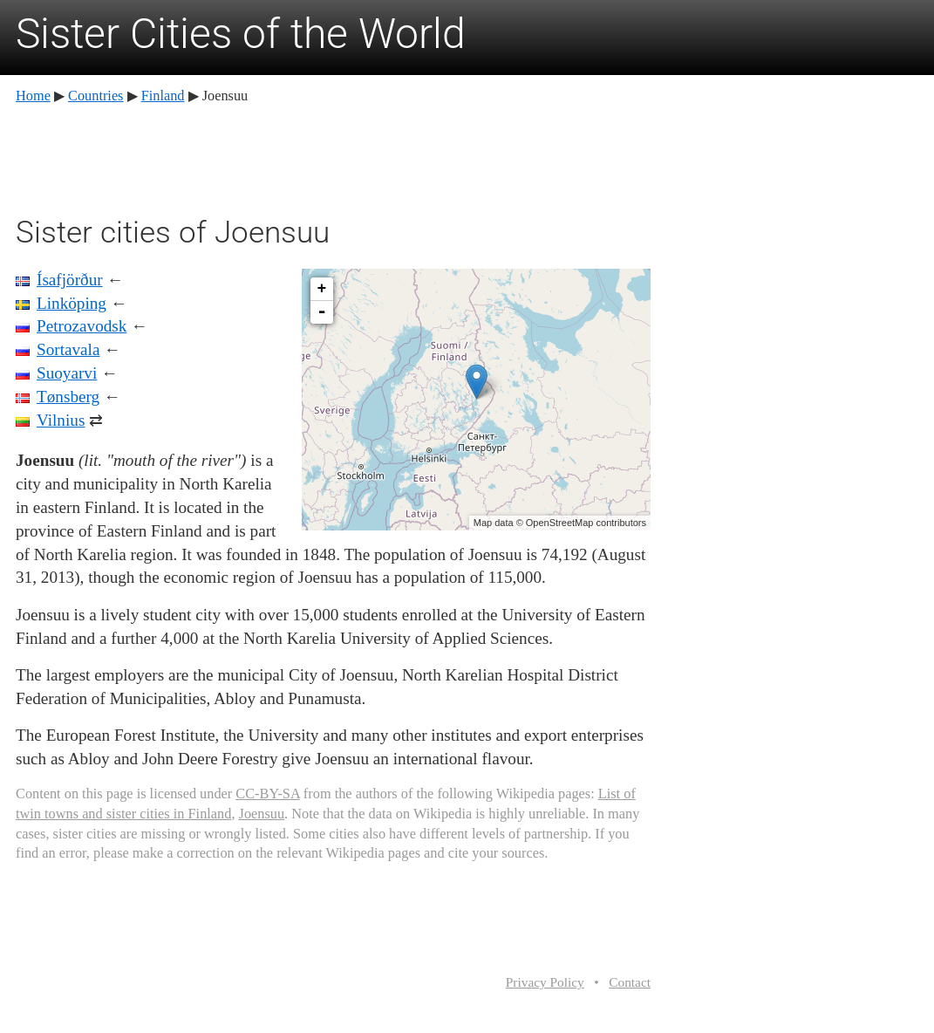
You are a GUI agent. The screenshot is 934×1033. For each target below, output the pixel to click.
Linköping (71, 303)
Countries (95, 95)
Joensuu (262, 813)
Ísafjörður (70, 279)
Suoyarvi (67, 373)
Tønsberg (68, 396)
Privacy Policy (545, 982)
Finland (163, 95)
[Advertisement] (333, 157)
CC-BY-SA (267, 793)
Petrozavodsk (81, 326)
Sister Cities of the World (241, 33)
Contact (630, 982)
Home (33, 95)
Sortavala (68, 349)
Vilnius (61, 420)
